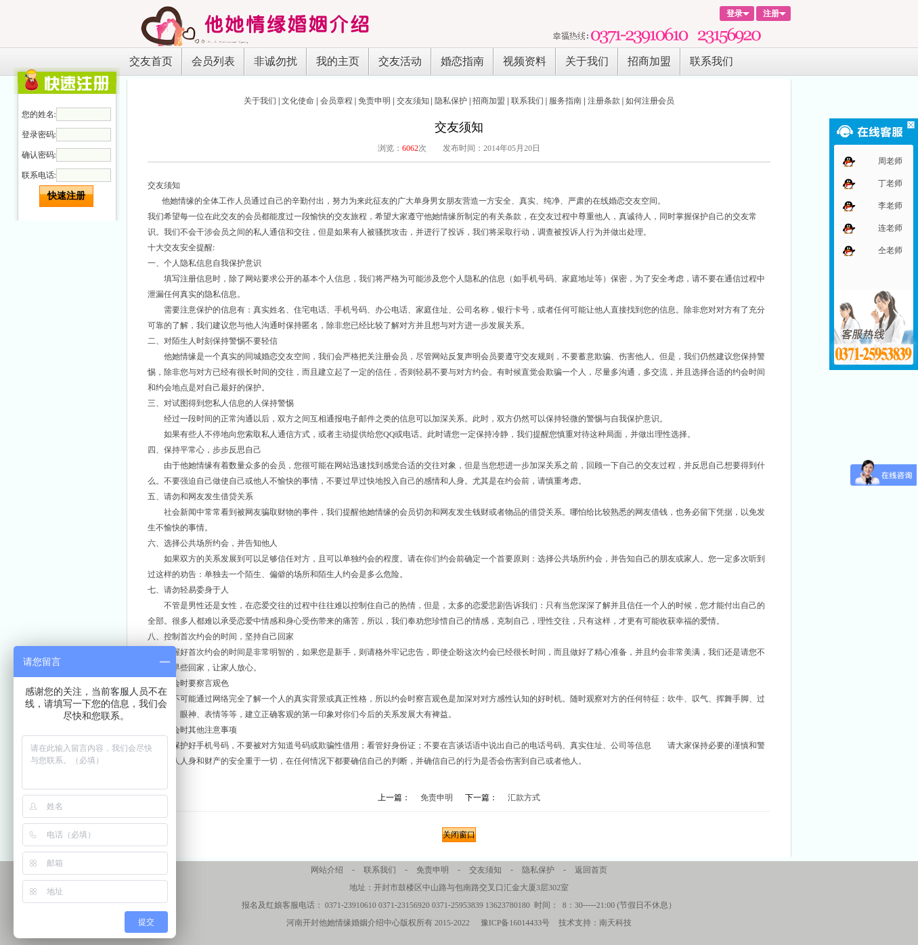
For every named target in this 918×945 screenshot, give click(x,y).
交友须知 (413, 101)
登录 (734, 13)
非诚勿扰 (275, 61)
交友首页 (151, 61)
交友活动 (400, 61)
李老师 (890, 205)
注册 (771, 13)
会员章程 (336, 101)
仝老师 (890, 250)
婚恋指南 (462, 61)
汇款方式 (524, 797)
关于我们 (587, 61)
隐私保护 (451, 101)
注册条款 (604, 101)
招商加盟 (649, 61)
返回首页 (591, 870)
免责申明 (374, 101)
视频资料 (524, 61)
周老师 (890, 161)
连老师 (890, 228)
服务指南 (565, 101)
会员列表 (213, 61)
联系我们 (711, 61)
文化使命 (298, 101)
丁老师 (890, 183)
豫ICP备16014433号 (515, 922)
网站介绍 (327, 870)
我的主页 (337, 61)
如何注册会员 (650, 101)
